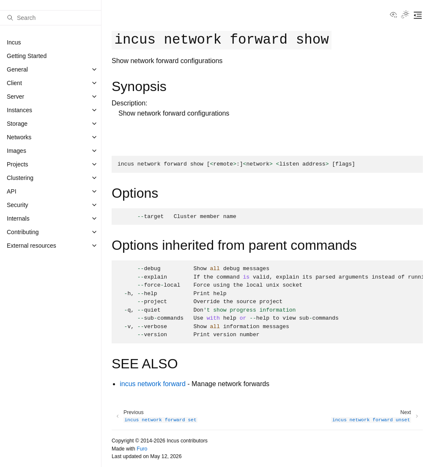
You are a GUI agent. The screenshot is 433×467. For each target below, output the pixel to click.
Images (16, 150)
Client (14, 83)
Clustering (20, 177)
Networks (19, 137)
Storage (17, 123)
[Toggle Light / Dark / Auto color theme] (405, 15)
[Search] (50, 17)
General (17, 69)
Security (17, 205)
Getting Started (27, 56)
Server (15, 96)
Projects (17, 164)
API (11, 191)
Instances (19, 110)
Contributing (23, 232)
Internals (18, 218)
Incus (14, 42)
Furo (142, 449)
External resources (31, 245)
